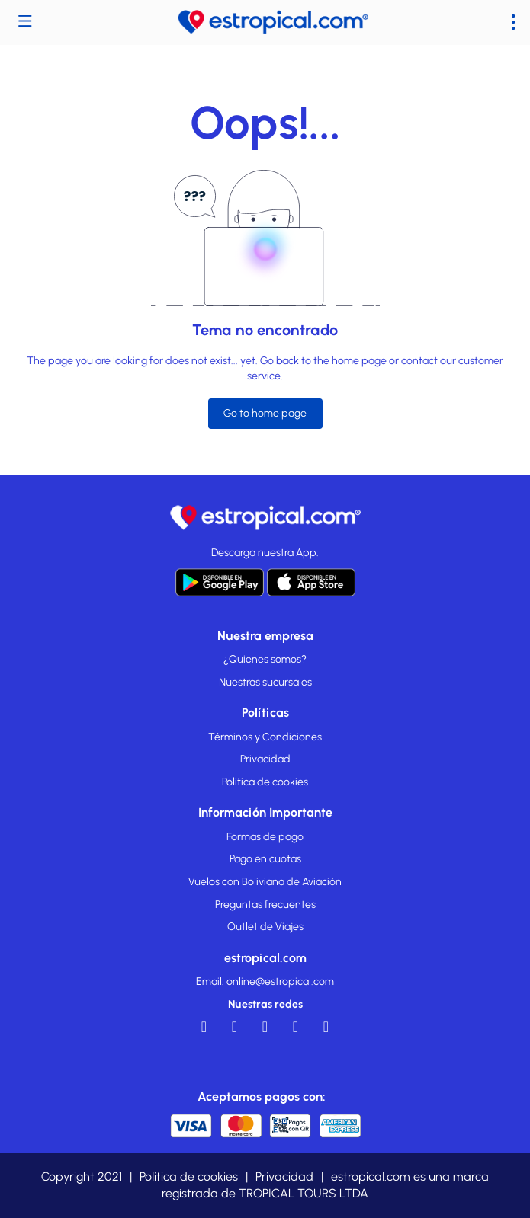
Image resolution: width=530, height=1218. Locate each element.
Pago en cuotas (265, 858)
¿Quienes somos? (265, 659)
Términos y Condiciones (265, 736)
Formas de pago (265, 836)
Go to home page (265, 413)
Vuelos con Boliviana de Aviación (265, 881)
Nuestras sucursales (265, 682)
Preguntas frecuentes (265, 904)
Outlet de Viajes (265, 926)
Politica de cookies (265, 781)
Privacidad (265, 759)
